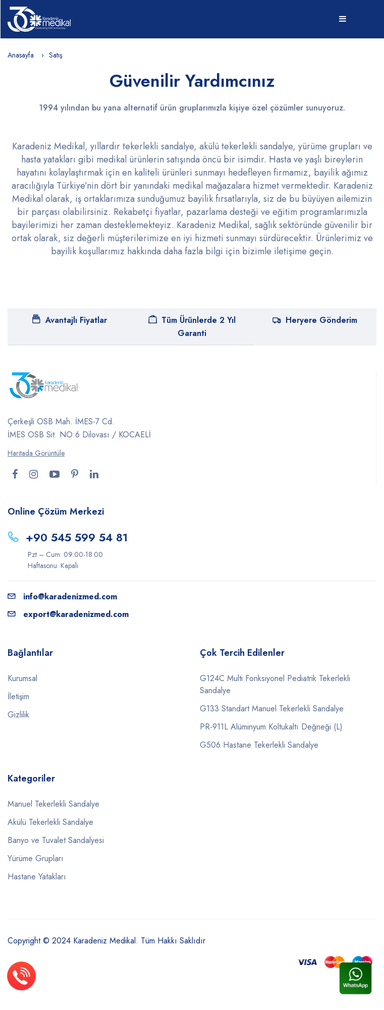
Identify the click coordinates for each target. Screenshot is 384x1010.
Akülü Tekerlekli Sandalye (50, 822)
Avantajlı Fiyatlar (69, 320)
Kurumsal (22, 678)
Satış (56, 55)
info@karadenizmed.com (62, 596)
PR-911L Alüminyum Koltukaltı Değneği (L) (271, 727)
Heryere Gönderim (314, 320)
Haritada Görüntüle (36, 453)
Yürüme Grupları (36, 858)
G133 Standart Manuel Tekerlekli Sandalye (272, 708)
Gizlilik (18, 714)
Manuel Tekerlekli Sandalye (53, 804)
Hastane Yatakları (37, 876)
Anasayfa (21, 55)
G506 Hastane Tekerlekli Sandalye (259, 745)
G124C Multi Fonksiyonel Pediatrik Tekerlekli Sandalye (275, 684)
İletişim (18, 696)
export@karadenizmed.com (68, 614)
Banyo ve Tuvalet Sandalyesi (56, 840)
